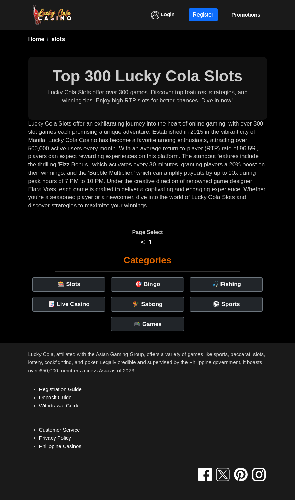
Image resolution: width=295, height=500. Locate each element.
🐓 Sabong (147, 304)
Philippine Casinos (60, 446)
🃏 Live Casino (69, 304)
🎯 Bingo (147, 284)
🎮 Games (147, 324)
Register (203, 15)
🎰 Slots (68, 284)
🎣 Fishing (226, 284)
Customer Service (59, 430)
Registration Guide (60, 389)
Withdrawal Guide (59, 406)
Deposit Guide (55, 397)
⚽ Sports (226, 304)
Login (163, 15)
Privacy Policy (55, 438)
